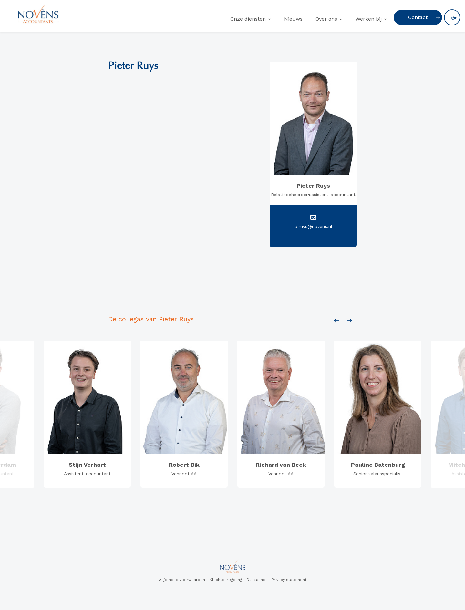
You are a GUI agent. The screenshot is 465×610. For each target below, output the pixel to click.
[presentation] (336, 321)
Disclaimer (256, 579)
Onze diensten (248, 19)
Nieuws (293, 19)
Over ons (326, 19)
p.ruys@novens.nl (313, 226)
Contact (418, 17)
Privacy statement (289, 579)
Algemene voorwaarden (182, 579)
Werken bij (369, 19)
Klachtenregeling (226, 579)
